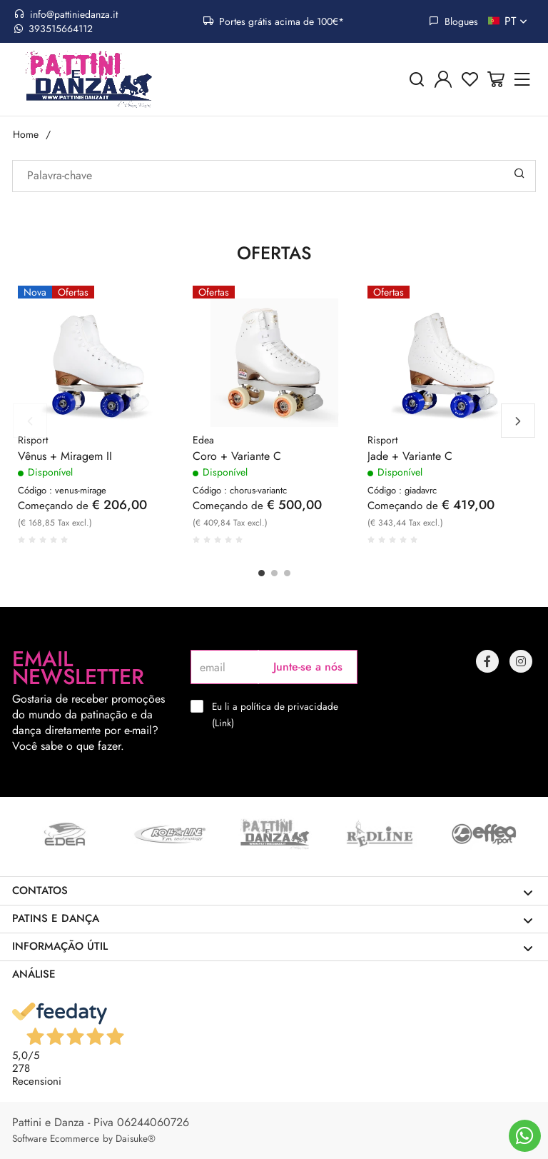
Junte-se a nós (307, 666)
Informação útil (272, 946)
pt (517, 21)
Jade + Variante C (409, 456)
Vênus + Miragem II (65, 456)
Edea (203, 440)
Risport (33, 440)
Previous (30, 420)
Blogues (453, 21)
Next (518, 420)
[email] (224, 667)
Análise (34, 974)
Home (26, 134)
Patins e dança (272, 918)
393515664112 (53, 28)
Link (223, 723)
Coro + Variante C (237, 456)
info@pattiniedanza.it (66, 14)
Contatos (272, 891)
